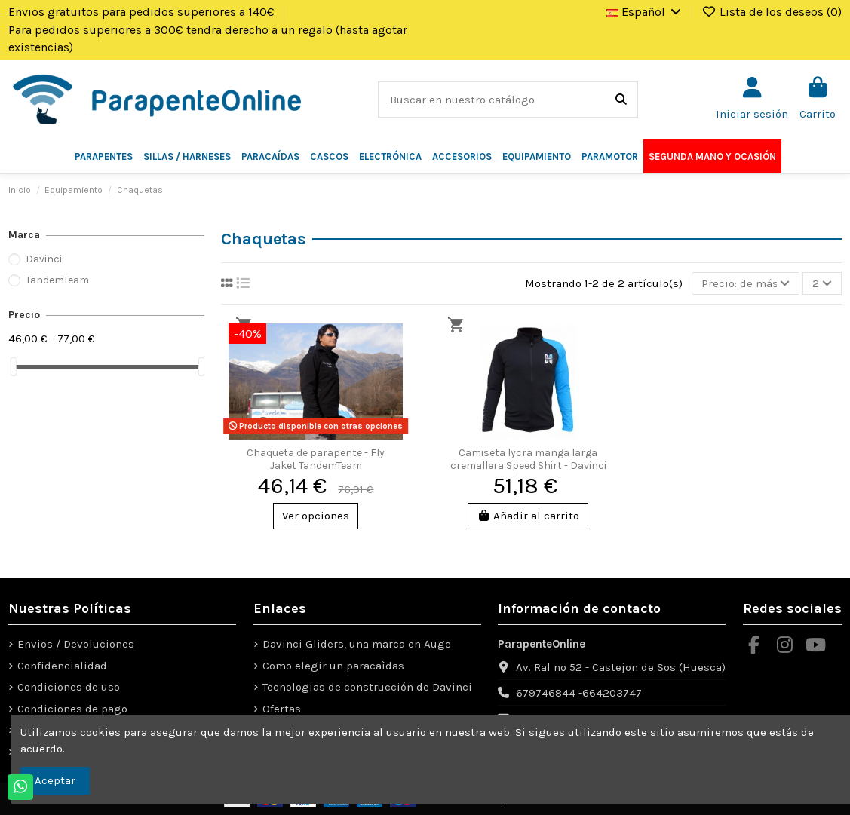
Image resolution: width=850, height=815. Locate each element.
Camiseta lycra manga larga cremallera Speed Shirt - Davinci (528, 459)
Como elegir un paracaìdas (333, 666)
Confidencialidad (62, 666)
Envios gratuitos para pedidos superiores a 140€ (143, 12)
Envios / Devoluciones (75, 644)
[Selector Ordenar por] (745, 284)
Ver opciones (315, 515)
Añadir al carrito (528, 515)
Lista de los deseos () (771, 12)
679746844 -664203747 (579, 693)
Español (644, 12)
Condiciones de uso (68, 687)
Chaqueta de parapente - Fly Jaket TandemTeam (316, 459)
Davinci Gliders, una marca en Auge (356, 644)
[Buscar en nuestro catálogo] (621, 99)
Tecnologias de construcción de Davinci (367, 687)
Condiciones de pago (72, 708)
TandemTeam (57, 280)
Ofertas (281, 708)
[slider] (14, 366)
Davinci (44, 259)
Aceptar (55, 780)
